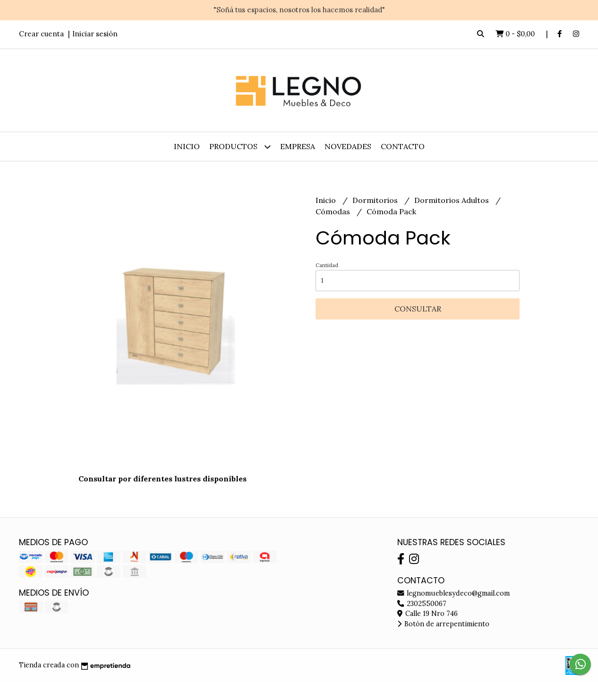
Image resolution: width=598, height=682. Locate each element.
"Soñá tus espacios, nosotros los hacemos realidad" (299, 9)
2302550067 (421, 603)
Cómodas (334, 211)
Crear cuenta (41, 33)
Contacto (403, 146)
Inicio (187, 146)
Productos (240, 146)
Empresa (297, 146)
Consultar (417, 308)
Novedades (348, 146)
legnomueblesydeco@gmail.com (453, 593)
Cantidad (327, 265)
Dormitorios (376, 200)
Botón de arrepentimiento (443, 624)
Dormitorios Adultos (452, 200)
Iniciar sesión (95, 33)
